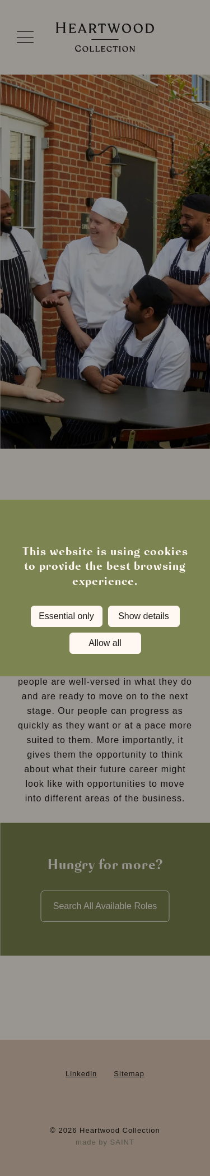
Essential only (66, 616)
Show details (143, 616)
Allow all (105, 643)
